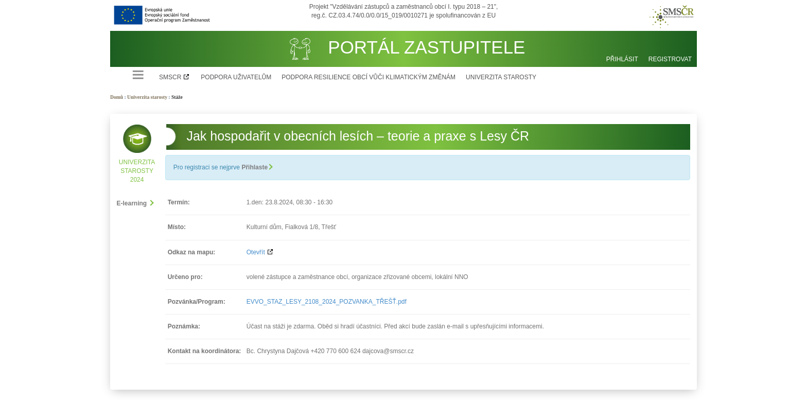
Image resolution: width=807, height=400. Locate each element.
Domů (116, 97)
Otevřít (256, 252)
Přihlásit (622, 59)
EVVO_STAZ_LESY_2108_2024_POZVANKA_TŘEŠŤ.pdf (327, 301)
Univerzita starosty (501, 77)
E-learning (135, 203)
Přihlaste (256, 167)
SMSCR (170, 77)
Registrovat (670, 59)
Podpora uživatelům (236, 77)
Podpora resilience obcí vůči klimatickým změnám (368, 77)
